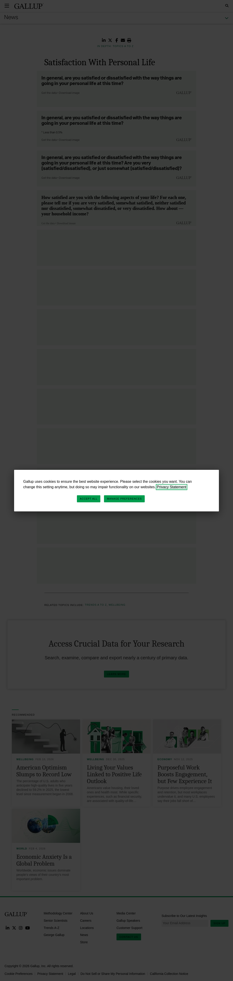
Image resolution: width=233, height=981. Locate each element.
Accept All (88, 498)
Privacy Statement (171, 487)
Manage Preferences (124, 498)
